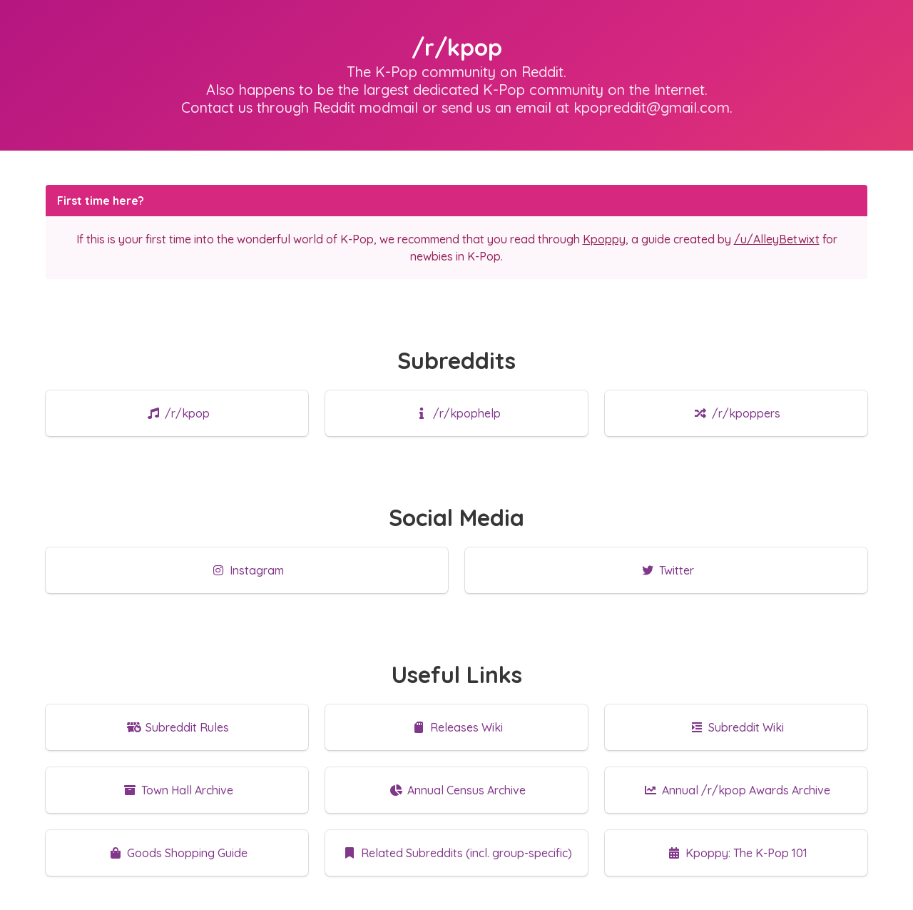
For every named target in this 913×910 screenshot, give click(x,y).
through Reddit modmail (337, 107)
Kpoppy (604, 239)
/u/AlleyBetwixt (777, 239)
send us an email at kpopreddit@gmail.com (586, 107)
